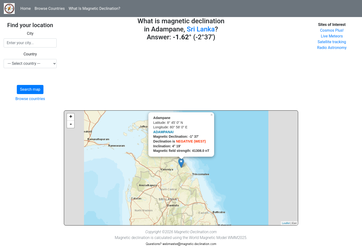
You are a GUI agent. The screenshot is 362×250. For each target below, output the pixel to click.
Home (25, 8)
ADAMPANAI (163, 132)
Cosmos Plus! (332, 30)
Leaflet (286, 223)
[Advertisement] (181, 76)
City (30, 33)
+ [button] (70, 117)
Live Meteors (332, 36)
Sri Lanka (201, 29)
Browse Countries (50, 8)
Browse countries (30, 98)
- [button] (70, 124)
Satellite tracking (332, 42)
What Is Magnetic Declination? (94, 8)
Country (30, 54)
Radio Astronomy (331, 47)
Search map (30, 89)
